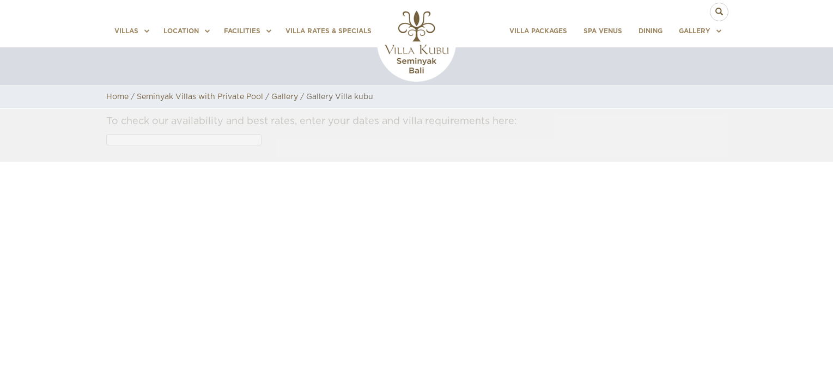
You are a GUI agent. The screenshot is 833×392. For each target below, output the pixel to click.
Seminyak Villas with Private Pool (200, 97)
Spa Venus (602, 31)
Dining (650, 31)
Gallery (696, 31)
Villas (128, 31)
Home (117, 97)
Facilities (244, 31)
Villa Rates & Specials (328, 31)
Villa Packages (538, 31)
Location (182, 31)
